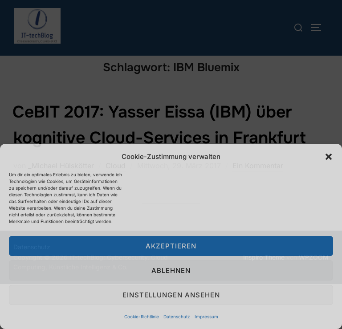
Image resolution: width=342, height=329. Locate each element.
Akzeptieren (171, 246)
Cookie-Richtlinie (141, 316)
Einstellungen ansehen (171, 295)
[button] (328, 156)
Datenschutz (176, 316)
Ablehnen (171, 270)
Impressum (206, 316)
